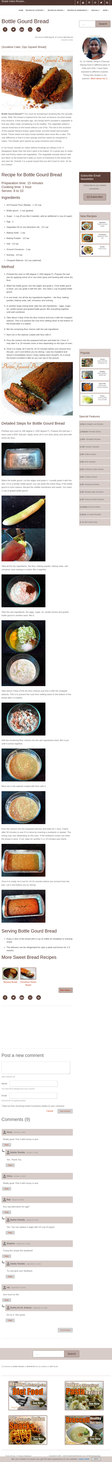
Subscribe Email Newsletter (90, 177)
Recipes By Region (57, 12)
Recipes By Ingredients (78, 12)
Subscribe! (95, 196)
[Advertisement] (37, 1027)
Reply (7, 1145)
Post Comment (65, 1330)
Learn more (83, 1459)
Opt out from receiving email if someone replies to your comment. (34, 1106)
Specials (96, 12)
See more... (65, 990)
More (106, 12)
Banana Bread (10, 975)
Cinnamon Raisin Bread (28, 976)
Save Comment (65, 1111)
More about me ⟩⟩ (99, 78)
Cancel (50, 1111)
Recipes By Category (36, 12)
